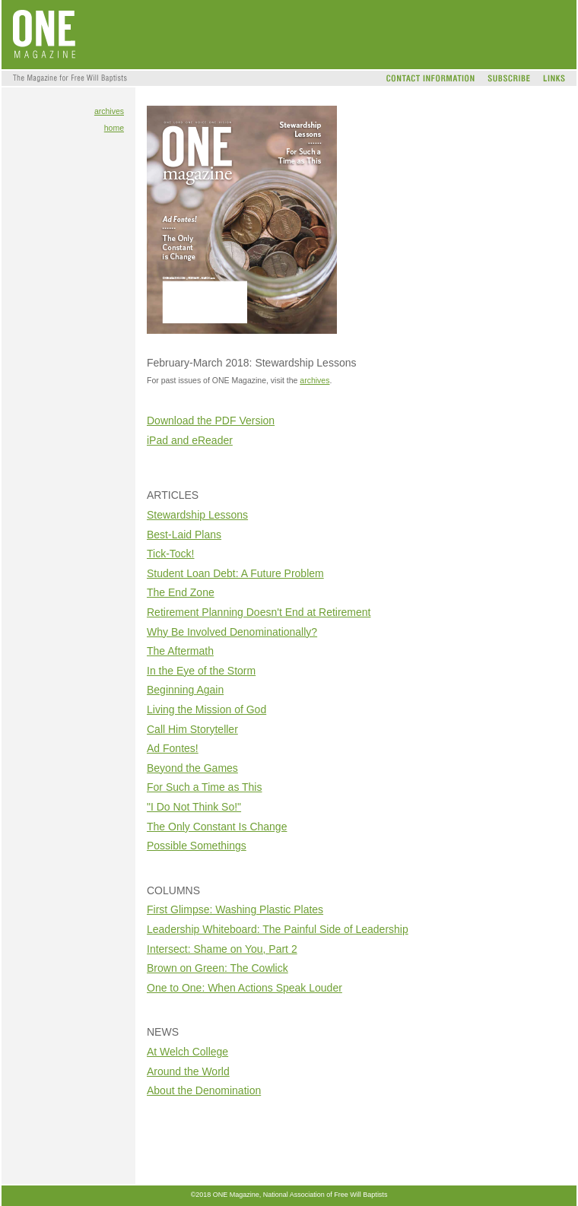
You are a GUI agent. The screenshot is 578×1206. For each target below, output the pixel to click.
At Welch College (187, 1052)
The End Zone (180, 592)
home (114, 127)
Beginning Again (185, 690)
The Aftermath (180, 651)
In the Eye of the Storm (201, 671)
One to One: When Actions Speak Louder (244, 988)
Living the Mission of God (206, 709)
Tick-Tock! (170, 553)
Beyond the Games (192, 768)
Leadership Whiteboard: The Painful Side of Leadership (277, 929)
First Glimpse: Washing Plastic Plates (235, 909)
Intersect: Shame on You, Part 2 (222, 949)
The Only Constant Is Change (217, 826)
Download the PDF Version (211, 420)
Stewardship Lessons (197, 515)
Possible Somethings (196, 845)
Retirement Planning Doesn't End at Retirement (259, 612)
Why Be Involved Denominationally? (232, 632)
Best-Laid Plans (184, 534)
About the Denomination (204, 1090)
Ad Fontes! (172, 748)
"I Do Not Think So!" (194, 807)
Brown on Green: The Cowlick (217, 968)
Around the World (188, 1071)
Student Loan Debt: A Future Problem (235, 573)
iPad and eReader (190, 440)
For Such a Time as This (204, 787)
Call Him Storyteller (192, 729)
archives (109, 111)
